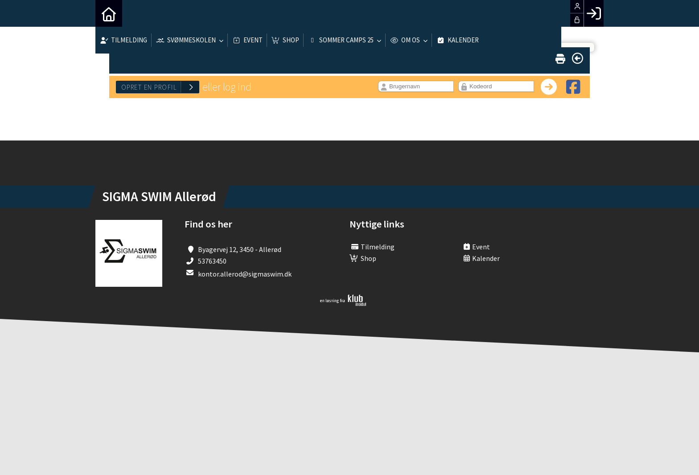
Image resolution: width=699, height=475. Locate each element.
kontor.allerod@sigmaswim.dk (245, 273)
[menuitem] (108, 13)
